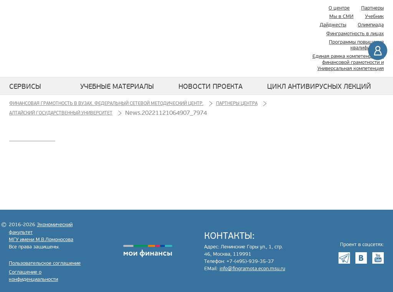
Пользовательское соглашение (45, 263)
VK (361, 258)
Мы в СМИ (341, 16)
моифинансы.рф (147, 251)
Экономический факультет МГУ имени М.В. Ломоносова (221, 38)
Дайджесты (333, 25)
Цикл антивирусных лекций (319, 86)
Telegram (344, 258)
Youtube (378, 258)
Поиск (283, 38)
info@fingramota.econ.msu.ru (252, 269)
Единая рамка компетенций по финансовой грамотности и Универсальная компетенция (348, 62)
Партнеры (372, 8)
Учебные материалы (117, 86)
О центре (339, 8)
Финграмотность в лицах (355, 34)
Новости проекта (210, 86)
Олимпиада (371, 25)
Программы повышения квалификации (356, 45)
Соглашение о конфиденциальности (33, 275)
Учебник (374, 16)
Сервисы (25, 86)
